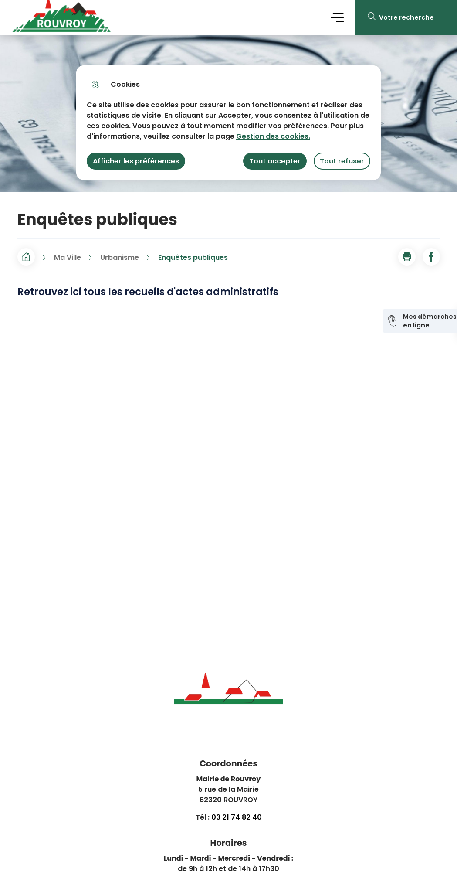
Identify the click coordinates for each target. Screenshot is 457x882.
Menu (337, 17)
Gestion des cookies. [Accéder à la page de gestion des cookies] (273, 136)
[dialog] (228, 122)
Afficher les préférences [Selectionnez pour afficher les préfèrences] (136, 161)
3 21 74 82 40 (239, 817)
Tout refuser (342, 161)
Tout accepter (275, 161)
